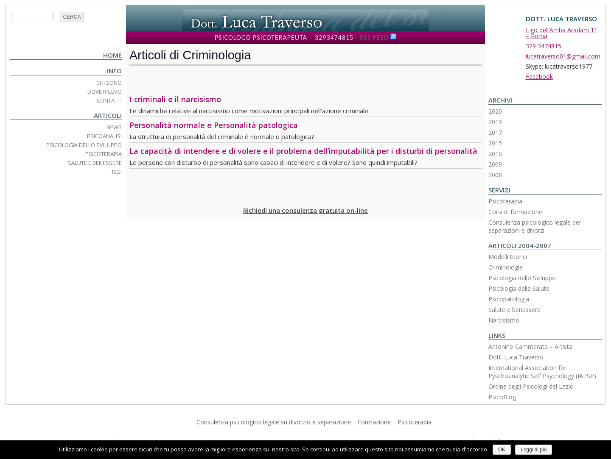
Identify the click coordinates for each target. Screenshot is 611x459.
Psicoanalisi (104, 136)
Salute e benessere (514, 310)
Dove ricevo (104, 91)
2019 (495, 122)
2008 (495, 175)
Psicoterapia (103, 154)
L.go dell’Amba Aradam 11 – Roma (561, 33)
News (114, 127)
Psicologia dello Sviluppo (84, 145)
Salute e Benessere (95, 163)
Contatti (109, 100)
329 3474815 (543, 46)
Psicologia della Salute (518, 288)
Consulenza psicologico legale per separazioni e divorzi (534, 226)
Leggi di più (534, 450)
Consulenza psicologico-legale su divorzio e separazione (273, 422)
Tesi (116, 171)
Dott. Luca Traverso (516, 357)
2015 (495, 143)
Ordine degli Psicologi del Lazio (531, 386)
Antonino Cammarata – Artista (530, 346)
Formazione (374, 422)
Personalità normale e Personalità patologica (213, 125)
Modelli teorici (507, 257)
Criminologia (505, 267)
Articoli (108, 115)
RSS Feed (374, 37)
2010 (495, 154)
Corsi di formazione (515, 212)
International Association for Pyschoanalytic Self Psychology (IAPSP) (542, 372)
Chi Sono (109, 82)
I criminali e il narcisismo (175, 99)
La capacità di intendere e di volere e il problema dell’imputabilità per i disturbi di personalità (303, 151)
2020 (495, 111)
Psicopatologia (508, 299)
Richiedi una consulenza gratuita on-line (305, 210)
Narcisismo (503, 320)
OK (501, 450)
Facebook (539, 76)
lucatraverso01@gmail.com (563, 56)
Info (114, 71)
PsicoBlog (502, 397)
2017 (495, 132)
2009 (495, 164)
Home (112, 55)
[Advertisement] (179, 80)
